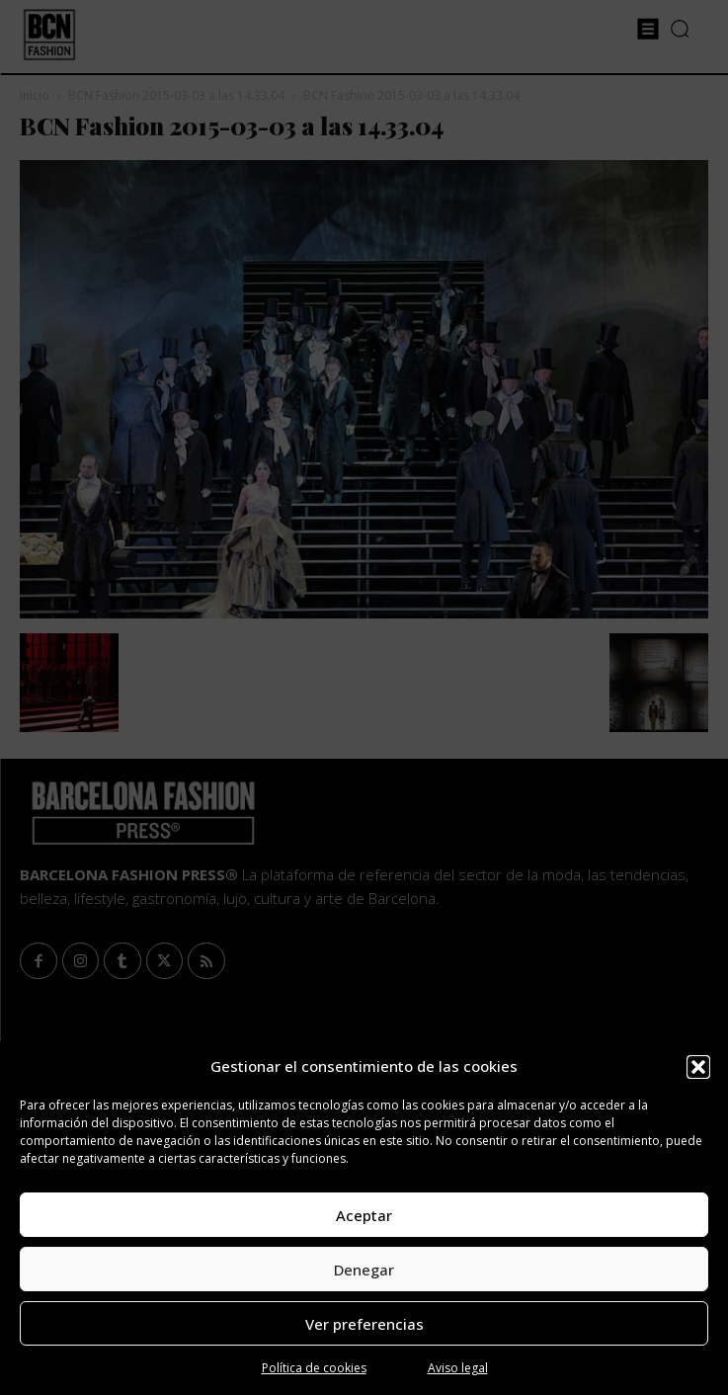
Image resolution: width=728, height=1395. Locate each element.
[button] (698, 1067)
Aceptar (364, 1215)
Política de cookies (314, 1367)
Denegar (364, 1269)
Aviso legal (458, 1367)
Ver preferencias (364, 1324)
